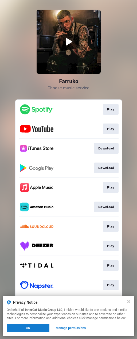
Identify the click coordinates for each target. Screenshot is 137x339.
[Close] (128, 301)
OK (28, 328)
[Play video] (68, 41)
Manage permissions (71, 328)
